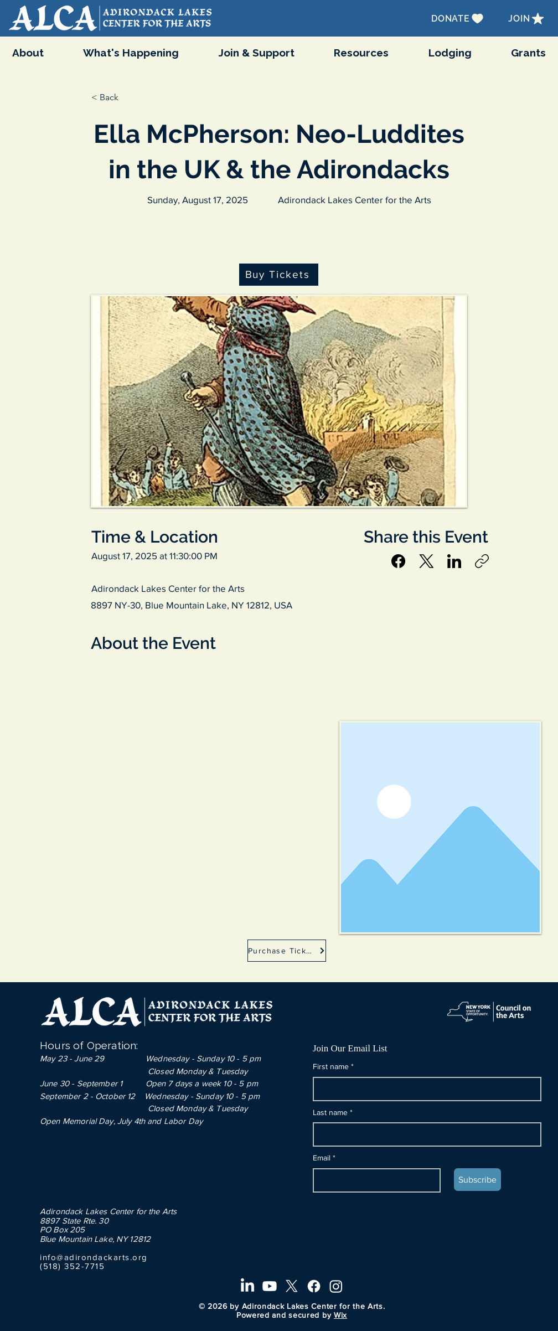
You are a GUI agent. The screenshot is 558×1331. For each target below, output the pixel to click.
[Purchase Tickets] (286, 951)
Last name (333, 1112)
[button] (131, 53)
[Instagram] (336, 1286)
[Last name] (424, 1134)
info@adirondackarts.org (94, 1257)
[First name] (424, 1089)
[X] (291, 1286)
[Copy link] (482, 561)
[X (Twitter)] (426, 561)
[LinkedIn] (454, 561)
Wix (340, 1315)
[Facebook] (399, 561)
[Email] (373, 1180)
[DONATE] (458, 18)
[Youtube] (269, 1286)
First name (333, 1066)
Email (324, 1158)
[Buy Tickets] (278, 275)
